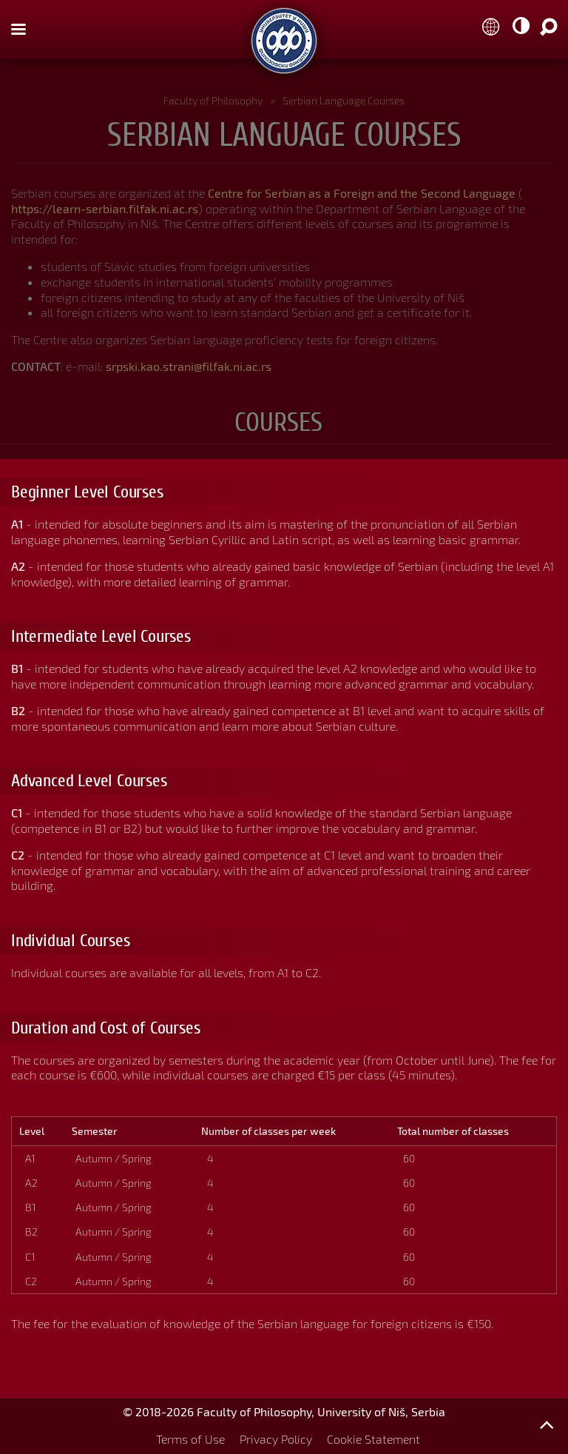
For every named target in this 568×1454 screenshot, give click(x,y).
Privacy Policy (276, 1439)
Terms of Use (190, 1439)
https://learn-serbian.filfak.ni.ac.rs (104, 208)
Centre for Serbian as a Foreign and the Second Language (361, 193)
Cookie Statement (373, 1439)
